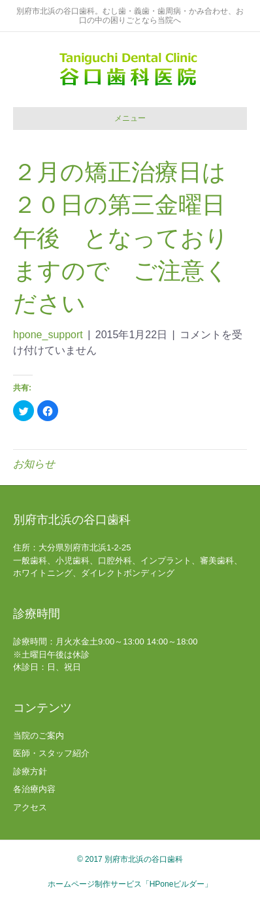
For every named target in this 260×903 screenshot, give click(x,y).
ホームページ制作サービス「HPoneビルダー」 (130, 884)
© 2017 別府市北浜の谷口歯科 (130, 859)
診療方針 (30, 771)
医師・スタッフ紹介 (51, 753)
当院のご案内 (38, 735)
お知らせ (34, 463)
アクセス (30, 807)
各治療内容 (34, 789)
